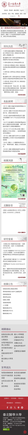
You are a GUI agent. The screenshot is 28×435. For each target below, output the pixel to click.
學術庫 (11, 10)
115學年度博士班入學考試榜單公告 (13, 62)
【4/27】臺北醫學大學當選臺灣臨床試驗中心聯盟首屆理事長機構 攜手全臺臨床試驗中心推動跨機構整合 (14, 124)
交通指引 (6, 398)
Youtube (22, 407)
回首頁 (6, 10)
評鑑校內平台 (19, 340)
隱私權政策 (10, 403)
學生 (13, 13)
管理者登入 (18, 403)
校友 (25, 13)
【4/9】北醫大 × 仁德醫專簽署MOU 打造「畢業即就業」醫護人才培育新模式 (14, 144)
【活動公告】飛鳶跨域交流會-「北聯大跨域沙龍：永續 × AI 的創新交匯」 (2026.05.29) (14, 246)
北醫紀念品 (18, 343)
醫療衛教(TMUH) (8, 311)
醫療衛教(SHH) (7, 313)
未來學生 (4, 13)
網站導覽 (16, 10)
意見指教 (13, 398)
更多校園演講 (21, 199)
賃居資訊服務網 (20, 372)
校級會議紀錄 (7, 294)
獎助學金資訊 (7, 297)
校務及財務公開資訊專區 (10, 289)
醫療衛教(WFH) (7, 308)
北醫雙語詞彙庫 (20, 351)
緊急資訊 (20, 398)
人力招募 (5, 305)
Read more (4, 24)
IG (11, 407)
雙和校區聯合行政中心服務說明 (12, 291)
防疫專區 (17, 389)
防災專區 (17, 375)
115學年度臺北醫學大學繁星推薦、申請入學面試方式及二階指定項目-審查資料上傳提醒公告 (14, 53)
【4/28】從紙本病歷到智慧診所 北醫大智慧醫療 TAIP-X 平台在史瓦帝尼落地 (14, 117)
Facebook (7, 407)
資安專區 (4, 386)
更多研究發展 (21, 277)
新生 (9, 13)
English (22, 10)
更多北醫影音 (21, 232)
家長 (21, 13)
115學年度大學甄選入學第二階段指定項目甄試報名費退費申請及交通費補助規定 (14, 67)
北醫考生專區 (19, 337)
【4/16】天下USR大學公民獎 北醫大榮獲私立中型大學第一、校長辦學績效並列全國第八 (14, 131)
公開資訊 (4, 339)
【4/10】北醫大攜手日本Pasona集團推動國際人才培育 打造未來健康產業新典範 (14, 138)
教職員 (17, 13)
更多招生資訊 (21, 95)
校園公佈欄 (6, 300)
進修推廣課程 (7, 302)
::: (0, 43)
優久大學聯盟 (19, 334)
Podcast (18, 407)
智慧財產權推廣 (7, 372)
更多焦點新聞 (21, 154)
